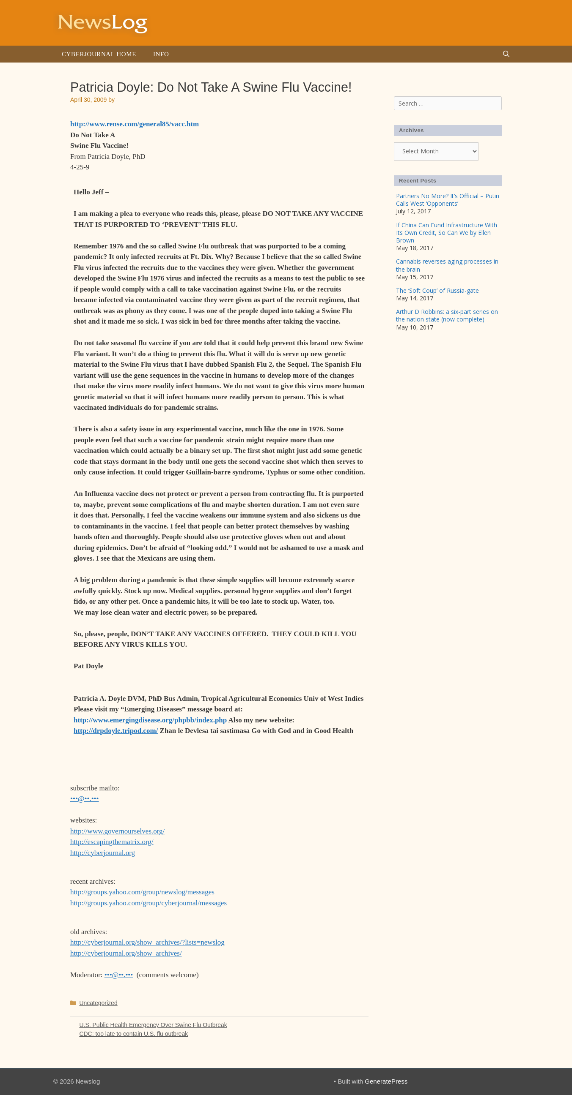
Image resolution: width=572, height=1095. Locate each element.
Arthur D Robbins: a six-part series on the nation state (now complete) (447, 315)
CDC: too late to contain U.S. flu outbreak (133, 1033)
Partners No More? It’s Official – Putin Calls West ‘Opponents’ (447, 199)
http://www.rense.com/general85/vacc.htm (134, 124)
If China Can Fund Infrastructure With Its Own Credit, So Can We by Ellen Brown (446, 232)
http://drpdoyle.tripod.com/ (116, 731)
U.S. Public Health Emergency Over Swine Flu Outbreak (153, 1024)
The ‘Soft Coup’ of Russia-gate (437, 290)
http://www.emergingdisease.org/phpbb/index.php (150, 720)
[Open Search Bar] (506, 54)
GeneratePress (386, 1081)
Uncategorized (98, 1003)
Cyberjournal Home (99, 54)
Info (161, 54)
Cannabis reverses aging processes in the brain (447, 265)
